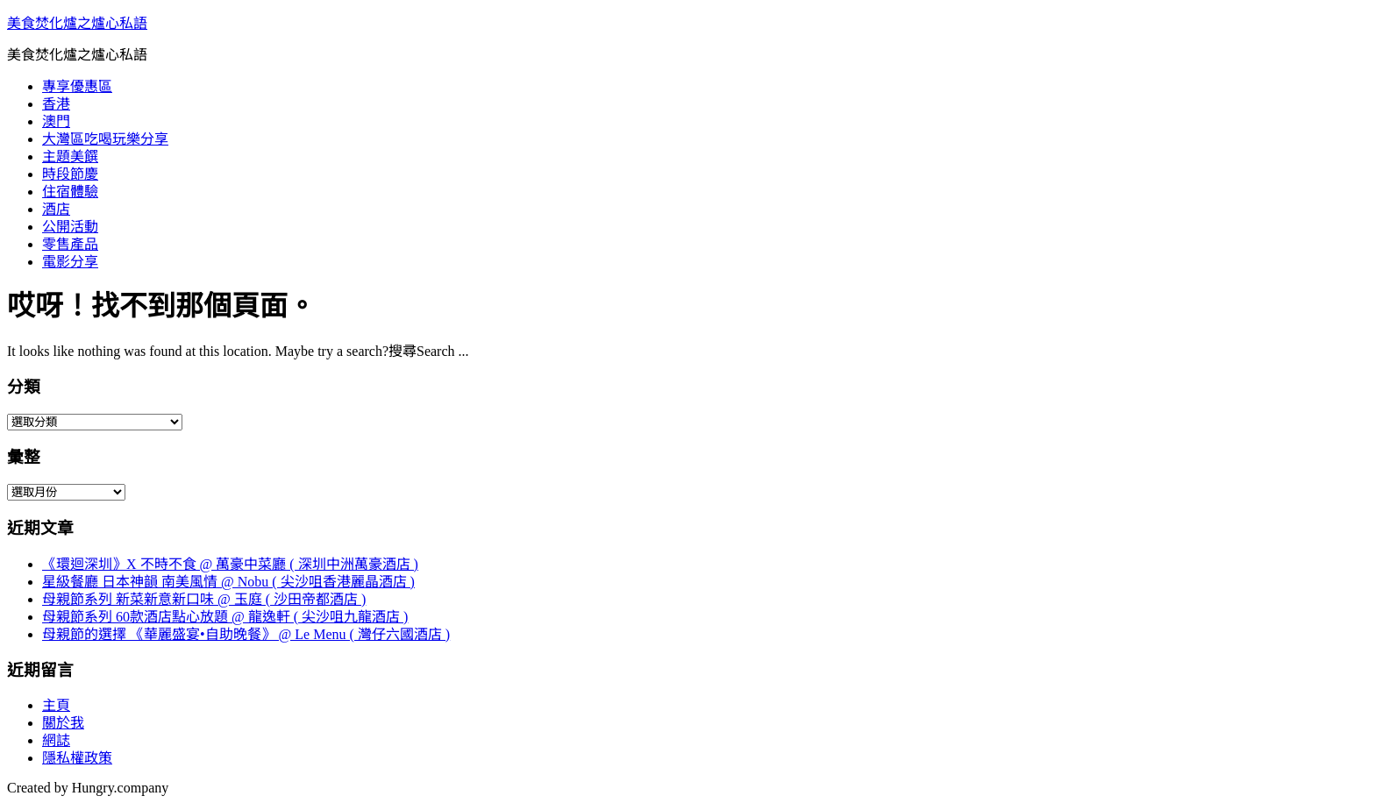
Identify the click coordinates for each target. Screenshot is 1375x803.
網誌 (56, 740)
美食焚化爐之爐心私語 (77, 23)
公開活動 (70, 226)
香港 (56, 103)
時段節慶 (70, 174)
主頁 (56, 705)
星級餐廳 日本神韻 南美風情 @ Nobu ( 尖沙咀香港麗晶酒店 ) (228, 581)
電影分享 (70, 261)
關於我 (63, 722)
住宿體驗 (70, 191)
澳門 (56, 121)
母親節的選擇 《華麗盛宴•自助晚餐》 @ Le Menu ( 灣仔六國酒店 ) (246, 634)
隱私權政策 (77, 757)
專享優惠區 (77, 86)
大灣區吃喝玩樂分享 (105, 138)
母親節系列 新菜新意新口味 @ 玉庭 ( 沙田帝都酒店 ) (204, 599)
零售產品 (70, 244)
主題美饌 (70, 156)
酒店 (56, 209)
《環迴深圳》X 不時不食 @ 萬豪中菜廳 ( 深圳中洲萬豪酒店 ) (230, 564)
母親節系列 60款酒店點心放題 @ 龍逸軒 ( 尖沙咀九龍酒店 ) (225, 616)
